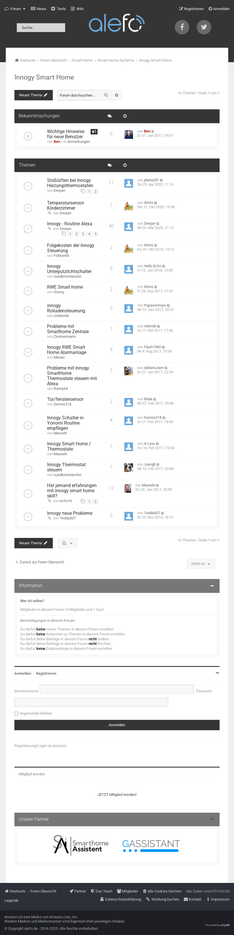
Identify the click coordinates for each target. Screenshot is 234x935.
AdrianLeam (154, 368)
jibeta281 (151, 180)
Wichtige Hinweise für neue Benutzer (65, 134)
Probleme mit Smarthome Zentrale (68, 329)
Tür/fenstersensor (65, 399)
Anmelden (22, 673)
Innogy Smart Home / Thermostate (69, 446)
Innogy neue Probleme (69, 513)
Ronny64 (61, 388)
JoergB (150, 464)
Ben (57, 141)
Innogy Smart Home (44, 77)
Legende (11, 900)
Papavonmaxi (155, 305)
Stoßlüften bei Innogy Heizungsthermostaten (70, 183)
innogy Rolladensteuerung (66, 308)
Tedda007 (68, 518)
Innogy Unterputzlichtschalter (69, 269)
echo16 (66, 501)
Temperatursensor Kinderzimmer (65, 205)
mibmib (150, 326)
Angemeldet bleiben (36, 713)
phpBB (225, 925)
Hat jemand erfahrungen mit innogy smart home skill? (72, 491)
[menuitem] (38, 9)
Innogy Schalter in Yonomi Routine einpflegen (65, 423)
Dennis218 (62, 404)
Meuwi (59, 357)
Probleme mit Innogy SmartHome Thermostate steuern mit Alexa (72, 376)
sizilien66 (61, 315)
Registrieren (46, 673)
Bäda (148, 399)
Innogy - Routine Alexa (69, 223)
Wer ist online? (32, 601)
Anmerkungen (78, 141)
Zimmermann (65, 336)
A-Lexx (149, 443)
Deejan (59, 190)
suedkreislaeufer (67, 276)
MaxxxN (60, 433)
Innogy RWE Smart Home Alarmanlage (66, 350)
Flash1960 (152, 347)
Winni (148, 202)
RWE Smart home (65, 287)
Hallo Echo (152, 266)
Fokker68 (61, 255)
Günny (59, 292)
